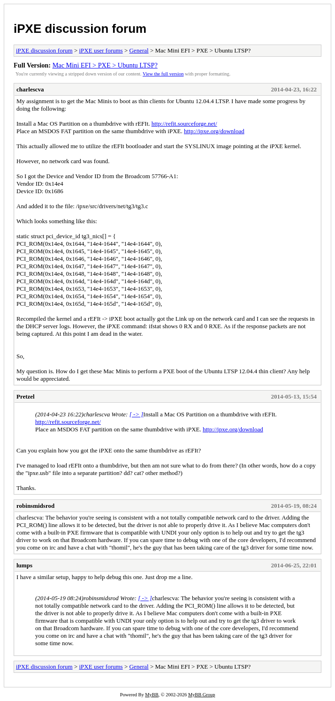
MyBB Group (201, 694)
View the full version (163, 73)
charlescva (30, 89)
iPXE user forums (100, 50)
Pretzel (25, 396)
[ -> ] (136, 414)
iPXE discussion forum (80, 29)
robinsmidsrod (35, 505)
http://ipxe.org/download (214, 131)
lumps (24, 565)
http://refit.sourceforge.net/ (184, 123)
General (138, 50)
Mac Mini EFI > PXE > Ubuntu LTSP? (105, 65)
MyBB (151, 694)
